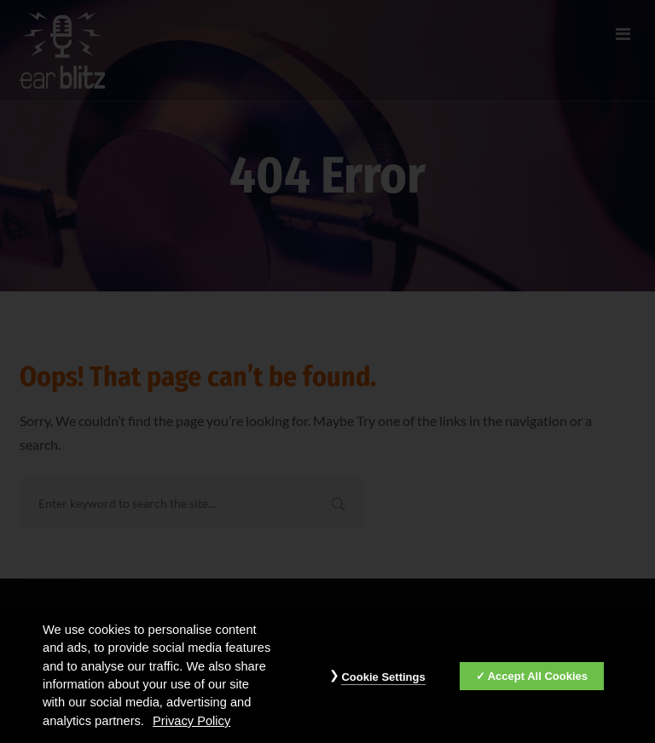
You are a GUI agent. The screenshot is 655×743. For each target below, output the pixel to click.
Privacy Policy (191, 725)
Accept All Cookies (538, 679)
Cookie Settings (383, 680)
